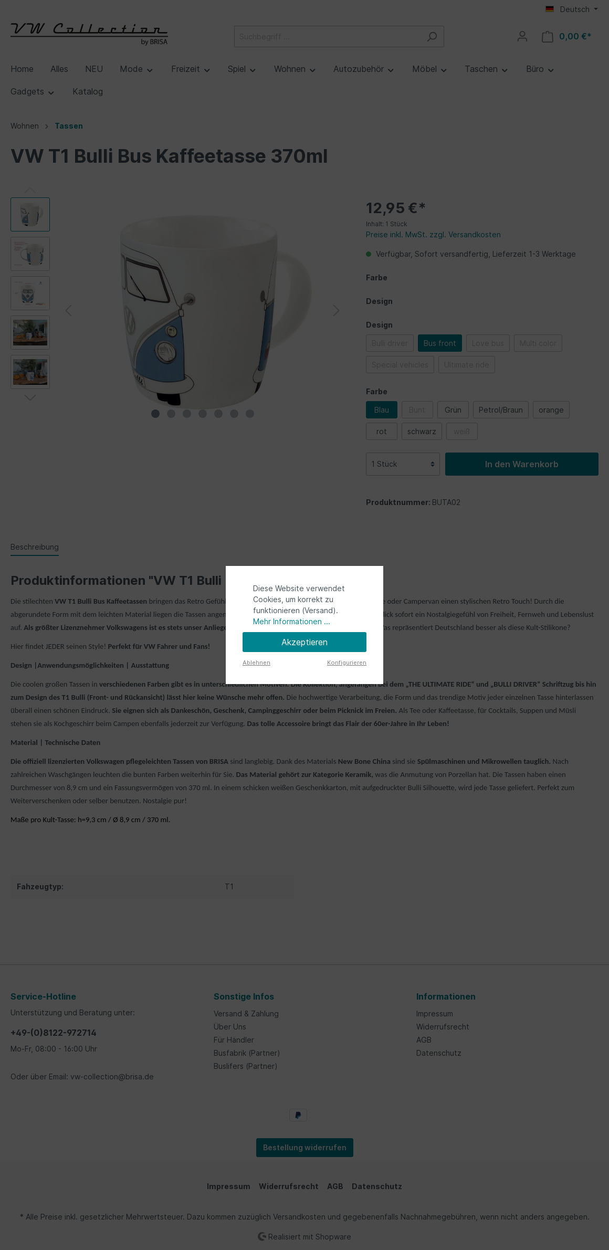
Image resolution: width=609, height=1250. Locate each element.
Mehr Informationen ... (291, 621)
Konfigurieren (346, 662)
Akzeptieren (304, 642)
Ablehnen (256, 662)
